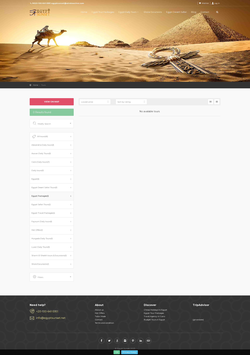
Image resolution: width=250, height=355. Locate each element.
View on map (51, 101)
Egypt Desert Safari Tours (44, 187)
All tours (39, 136)
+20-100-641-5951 (47, 311)
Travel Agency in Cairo (154, 316)
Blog (193, 12)
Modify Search (52, 123)
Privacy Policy (129, 352)
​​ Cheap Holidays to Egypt (155, 310)
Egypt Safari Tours (41, 204)
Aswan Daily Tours (41, 153)
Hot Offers (37, 230)
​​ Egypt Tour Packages (154, 313)
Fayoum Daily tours (41, 221)
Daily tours (37, 170)
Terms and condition (104, 323)
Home (84, 12)
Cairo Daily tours (40, 162)
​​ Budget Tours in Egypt (154, 319)
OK (116, 352)
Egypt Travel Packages (43, 213)
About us (99, 310)
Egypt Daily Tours (127, 12)
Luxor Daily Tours (40, 247)
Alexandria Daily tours (42, 145)
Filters (52, 277)
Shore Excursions (153, 12)
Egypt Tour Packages (103, 12)
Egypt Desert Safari (176, 12)
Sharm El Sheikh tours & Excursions (49, 255)
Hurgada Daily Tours (42, 238)
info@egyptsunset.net (51, 318)
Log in (217, 3)
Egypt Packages (40, 196)
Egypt (35, 179)
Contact (205, 12)
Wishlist (205, 3)
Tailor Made (100, 316)
